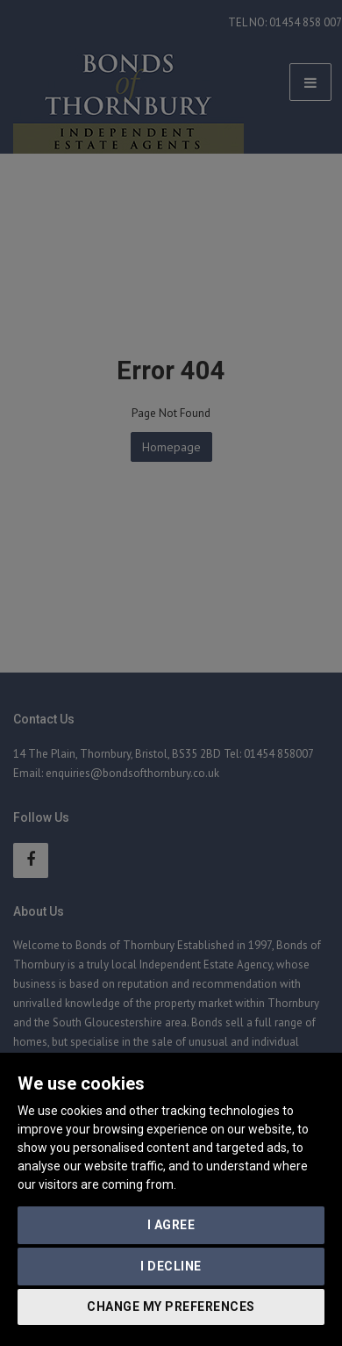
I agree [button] (171, 1225)
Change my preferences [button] (171, 1306)
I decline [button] (171, 1266)
